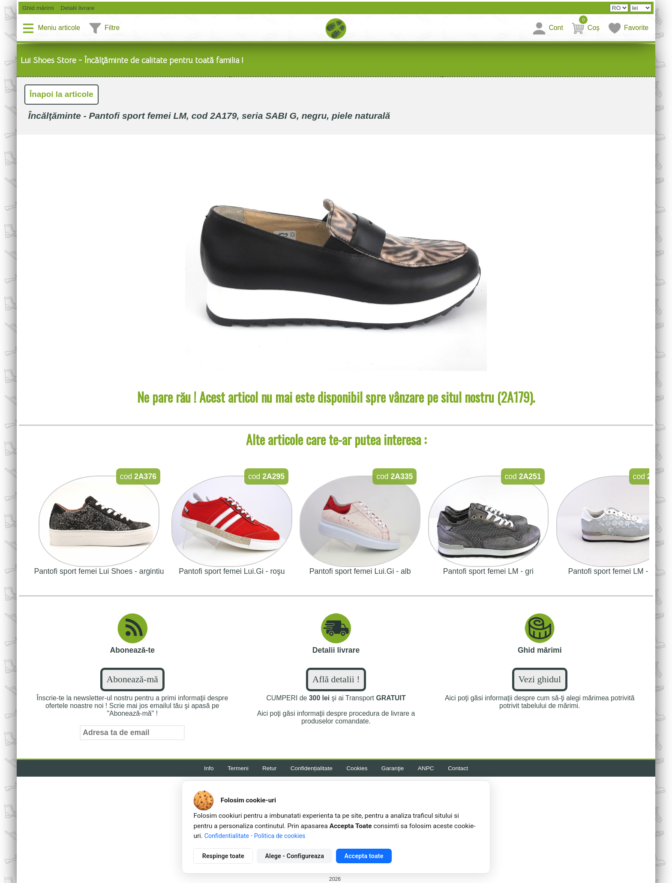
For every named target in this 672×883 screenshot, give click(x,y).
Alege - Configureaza (294, 856)
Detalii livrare (76, 8)
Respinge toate (223, 856)
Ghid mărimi (38, 8)
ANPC (428, 769)
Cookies (358, 769)
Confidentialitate (226, 835)
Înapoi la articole (62, 94)
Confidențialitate (311, 769)
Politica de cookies (280, 835)
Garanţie (394, 769)
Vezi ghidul (539, 680)
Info (205, 769)
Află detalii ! (336, 680)
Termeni (235, 769)
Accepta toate (364, 856)
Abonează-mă (132, 680)
